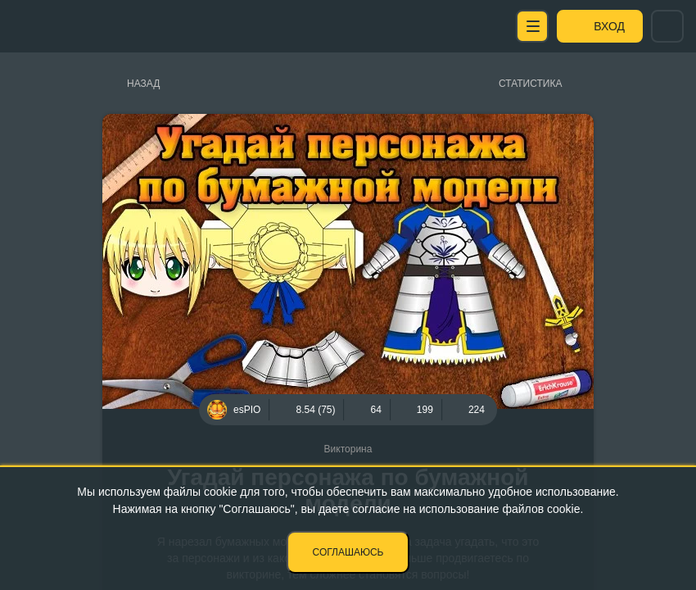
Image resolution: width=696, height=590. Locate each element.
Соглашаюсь (348, 552)
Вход (609, 26)
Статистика (530, 83)
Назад (143, 83)
